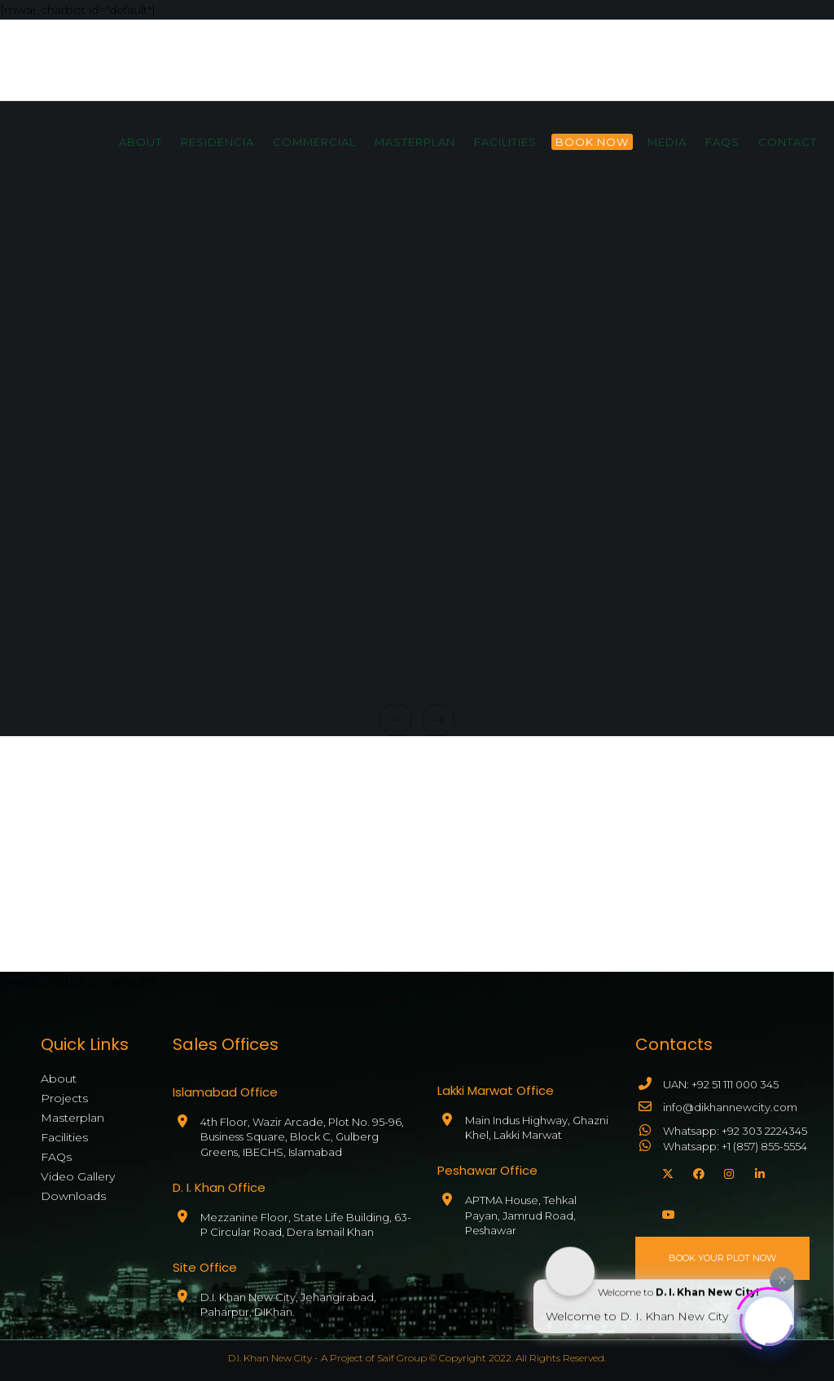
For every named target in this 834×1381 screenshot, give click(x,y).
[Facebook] (696, 1171)
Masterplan (72, 1117)
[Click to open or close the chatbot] (768, 1318)
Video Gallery (78, 1176)
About (59, 1078)
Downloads (73, 1196)
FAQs (56, 1156)
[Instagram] (727, 1171)
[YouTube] (665, 1212)
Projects (64, 1098)
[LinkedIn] (758, 1171)
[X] (665, 1171)
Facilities (64, 1137)
